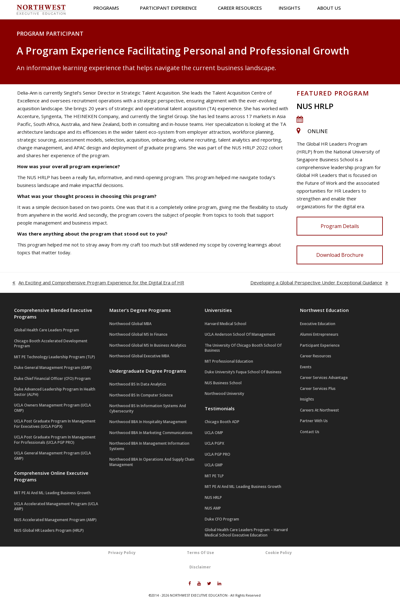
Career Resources (240, 8)
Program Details (340, 226)
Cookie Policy (278, 552)
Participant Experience (170, 8)
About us (331, 8)
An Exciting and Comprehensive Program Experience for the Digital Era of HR (98, 283)
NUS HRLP (315, 106)
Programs (108, 8)
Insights (289, 8)
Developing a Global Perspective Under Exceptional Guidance (319, 283)
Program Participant (50, 33)
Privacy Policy (122, 552)
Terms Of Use (200, 552)
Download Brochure (339, 254)
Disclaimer (200, 567)
